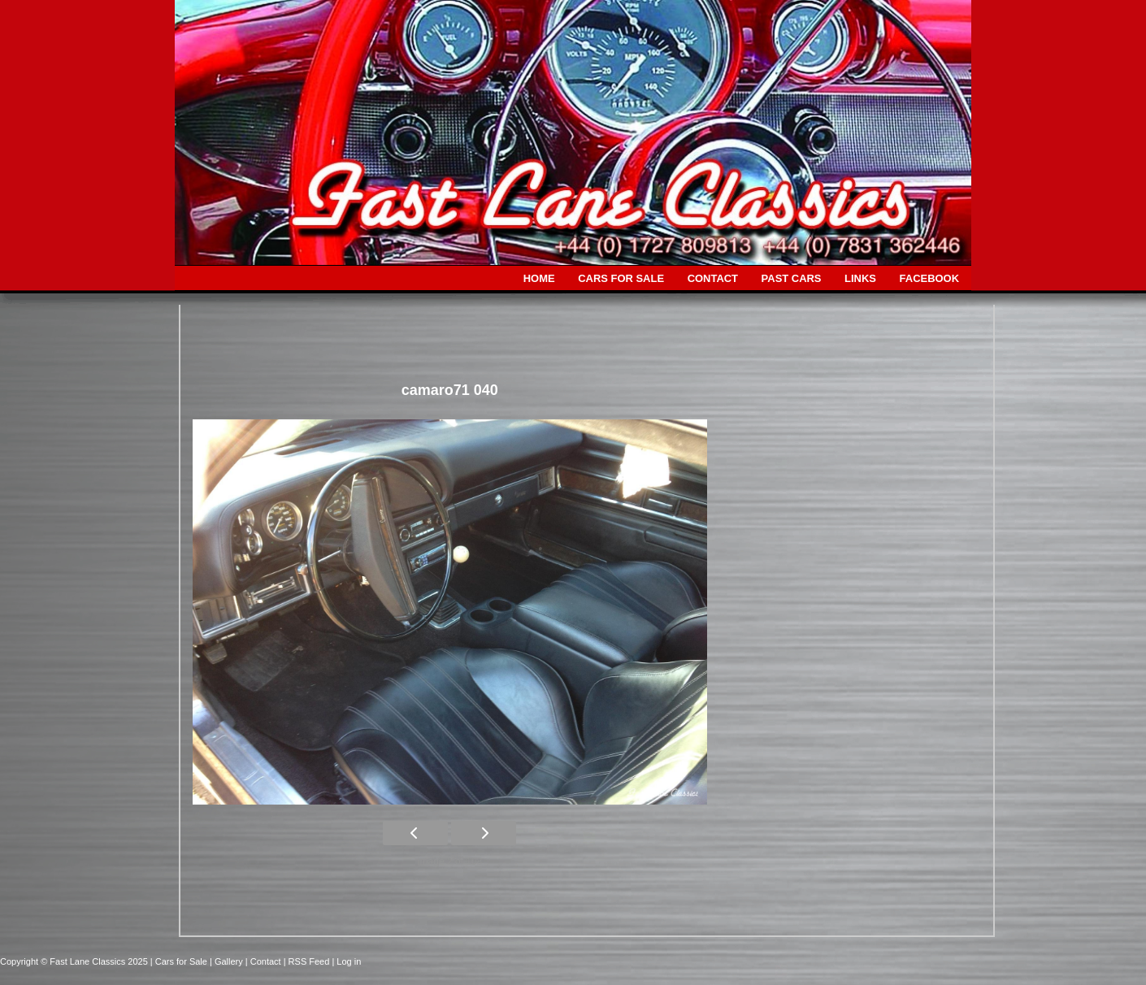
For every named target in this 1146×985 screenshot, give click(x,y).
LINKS (860, 278)
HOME (539, 278)
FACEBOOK (929, 278)
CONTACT (713, 278)
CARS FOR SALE (621, 278)
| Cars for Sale (180, 961)
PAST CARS (792, 278)
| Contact (264, 961)
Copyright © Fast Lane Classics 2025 (75, 961)
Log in (348, 961)
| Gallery (227, 961)
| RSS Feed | (310, 961)
